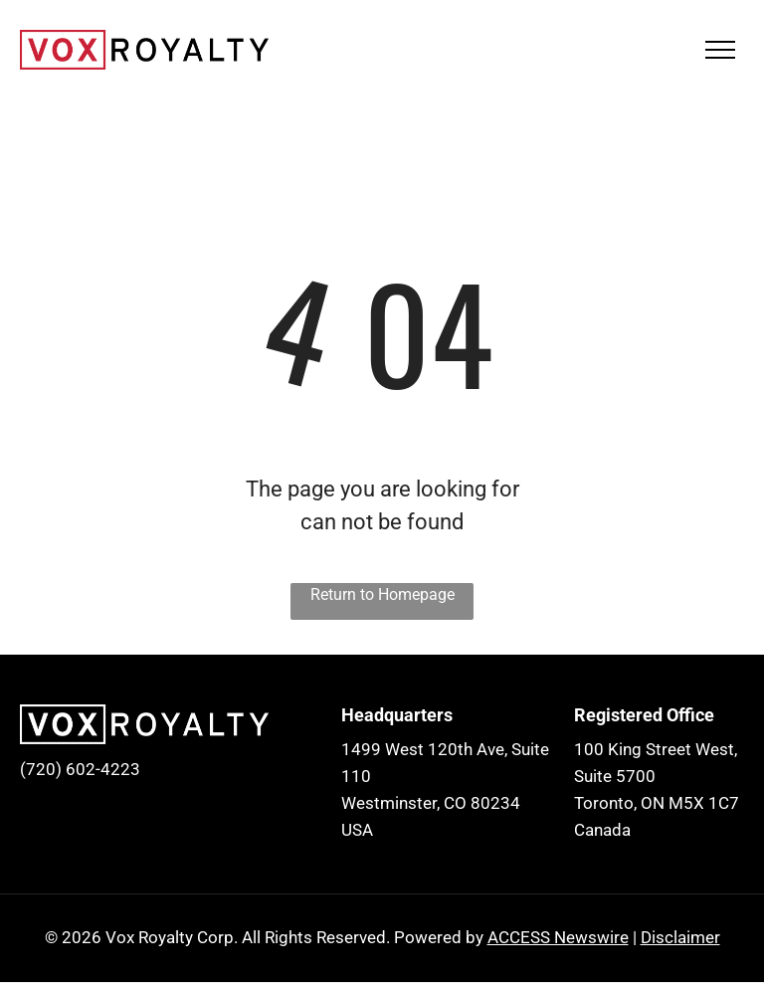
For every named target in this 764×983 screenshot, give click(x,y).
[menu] (720, 50)
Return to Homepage (382, 594)
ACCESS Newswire (558, 937)
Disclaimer (680, 937)
